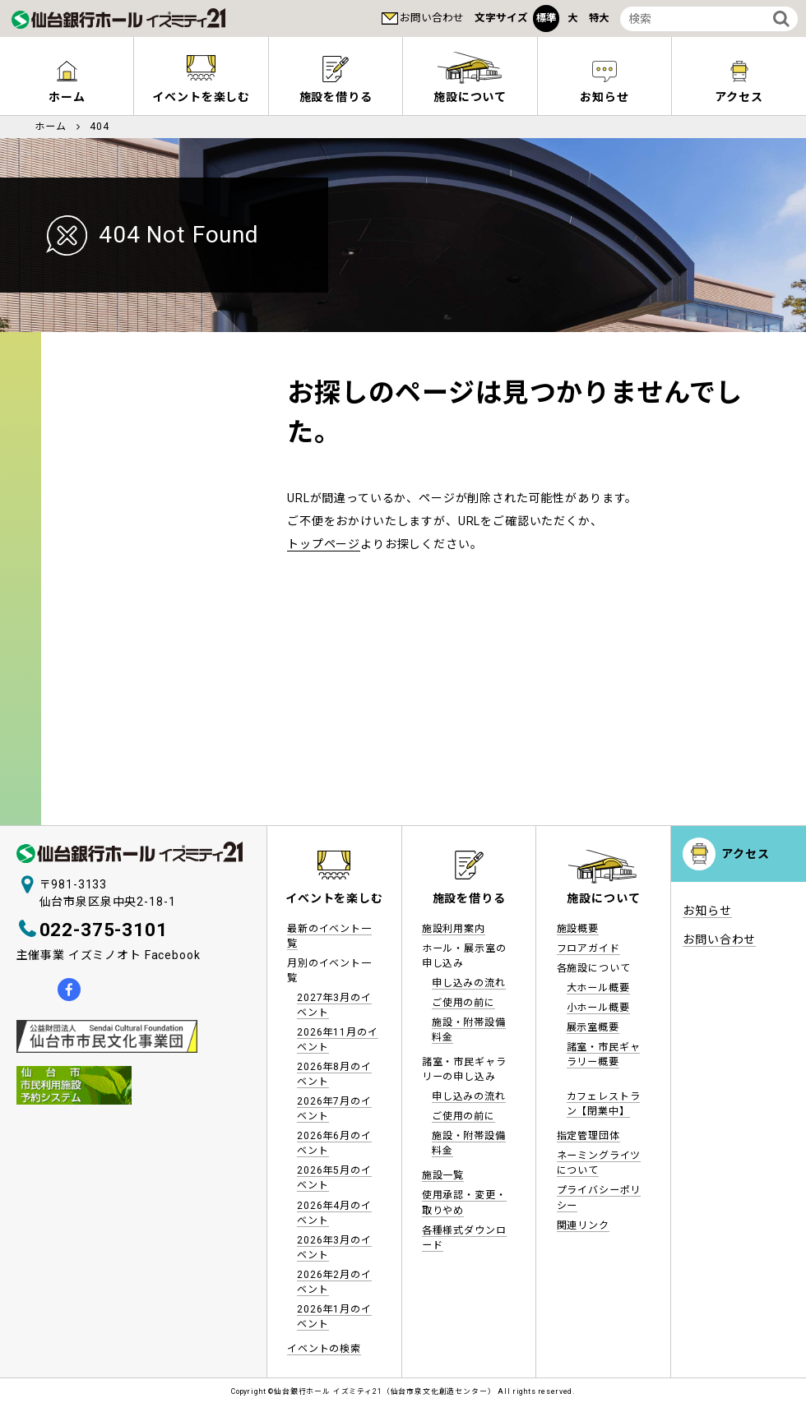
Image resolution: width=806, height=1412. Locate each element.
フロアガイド (588, 948)
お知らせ (604, 97)
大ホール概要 (598, 988)
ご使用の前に (463, 1002)
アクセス (738, 97)
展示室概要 (593, 1027)
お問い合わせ (432, 18)
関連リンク (583, 1225)
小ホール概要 (598, 1007)
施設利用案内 (453, 928)
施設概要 (578, 928)
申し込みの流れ (469, 983)
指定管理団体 (588, 1136)
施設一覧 (443, 1175)
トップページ (323, 544)
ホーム (67, 97)
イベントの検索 (324, 1348)
